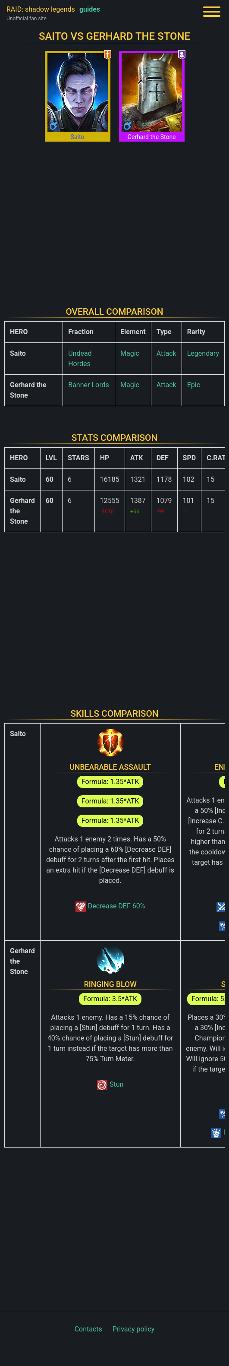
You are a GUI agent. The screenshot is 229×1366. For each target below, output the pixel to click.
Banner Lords (88, 385)
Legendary (203, 353)
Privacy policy (134, 1329)
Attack (166, 353)
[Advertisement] (114, 217)
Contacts (88, 1329)
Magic (129, 353)
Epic (193, 385)
